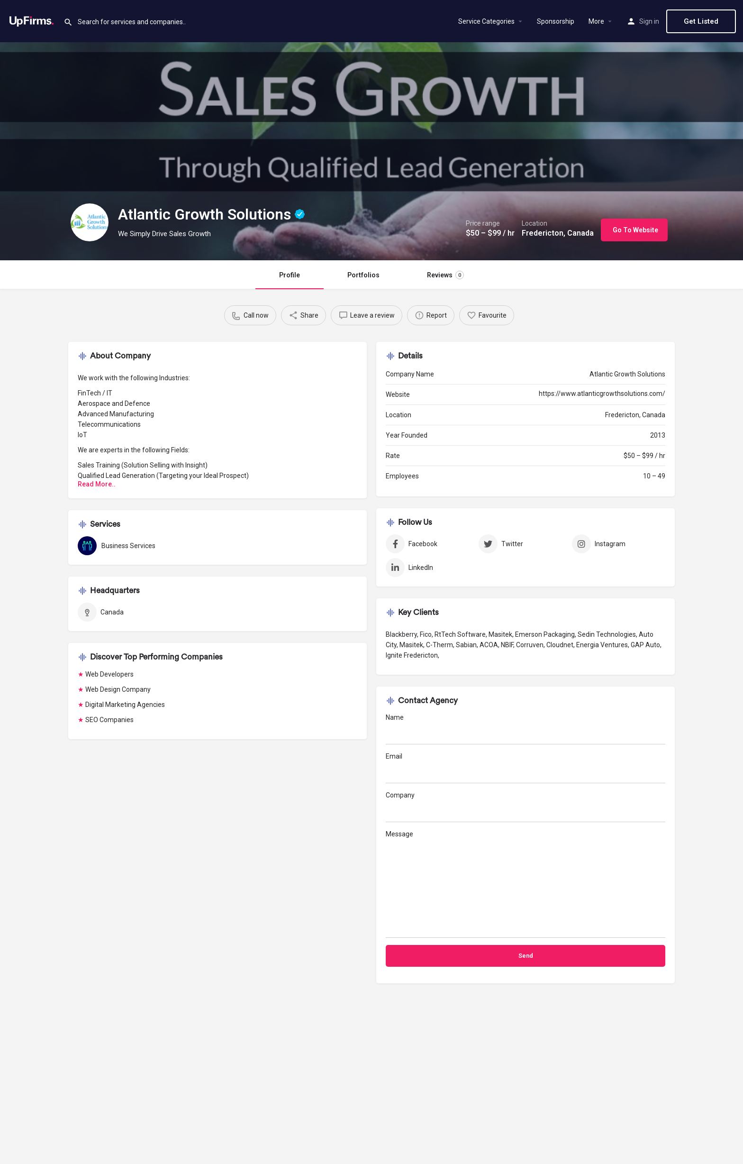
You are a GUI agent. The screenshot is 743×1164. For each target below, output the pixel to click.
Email (525, 767)
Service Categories (486, 21)
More (596, 21)
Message (525, 884)
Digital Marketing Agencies (125, 704)
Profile (289, 275)
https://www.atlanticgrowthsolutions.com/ (602, 393)
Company (525, 806)
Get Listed (701, 21)
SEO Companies (109, 720)
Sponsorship (555, 21)
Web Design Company (118, 689)
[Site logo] (31, 20)
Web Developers (109, 674)
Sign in (649, 21)
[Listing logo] (90, 222)
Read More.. (97, 484)
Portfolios (363, 275)
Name (525, 729)
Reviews (445, 275)
